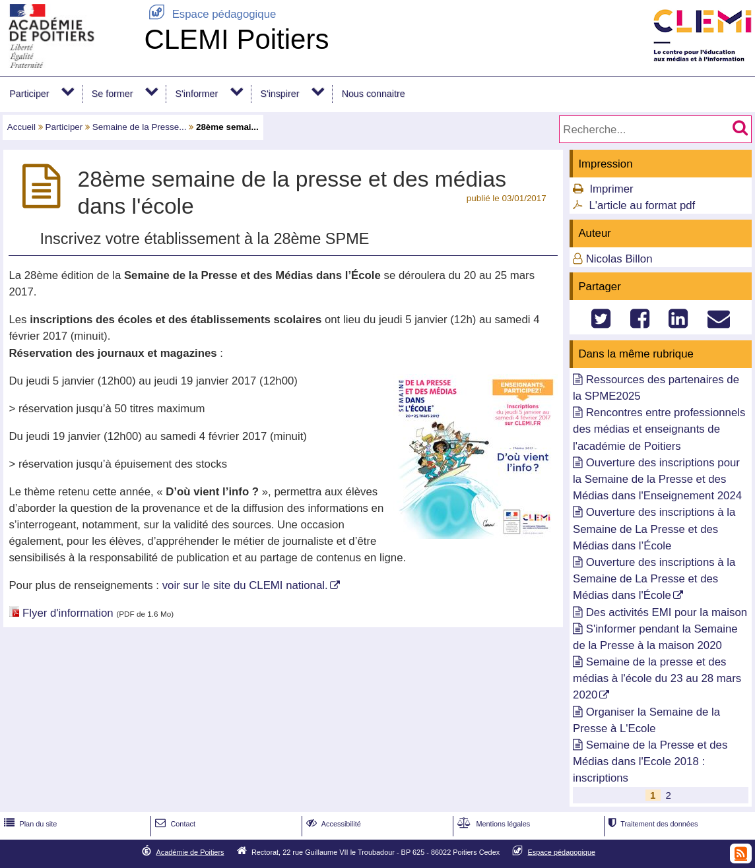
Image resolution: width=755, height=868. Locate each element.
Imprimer (611, 189)
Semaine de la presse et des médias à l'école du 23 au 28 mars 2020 (657, 678)
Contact (173, 824)
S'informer (197, 93)
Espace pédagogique (210, 14)
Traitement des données (652, 824)
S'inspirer (279, 93)
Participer (29, 93)
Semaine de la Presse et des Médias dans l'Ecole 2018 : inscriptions (650, 761)
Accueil (21, 127)
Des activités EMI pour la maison (666, 612)
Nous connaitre (373, 93)
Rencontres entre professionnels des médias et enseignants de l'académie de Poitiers (659, 429)
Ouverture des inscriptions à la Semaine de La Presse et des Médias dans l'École (654, 579)
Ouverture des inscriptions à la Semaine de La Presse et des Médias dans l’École (654, 528)
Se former (112, 93)
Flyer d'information (68, 613)
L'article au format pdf (642, 205)
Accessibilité (332, 824)
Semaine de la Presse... (139, 127)
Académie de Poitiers (190, 851)
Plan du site (29, 824)
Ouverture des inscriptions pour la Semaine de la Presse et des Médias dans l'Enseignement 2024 (657, 479)
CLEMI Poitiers (236, 39)
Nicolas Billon (619, 259)
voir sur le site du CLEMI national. (245, 585)
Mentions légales (492, 824)
